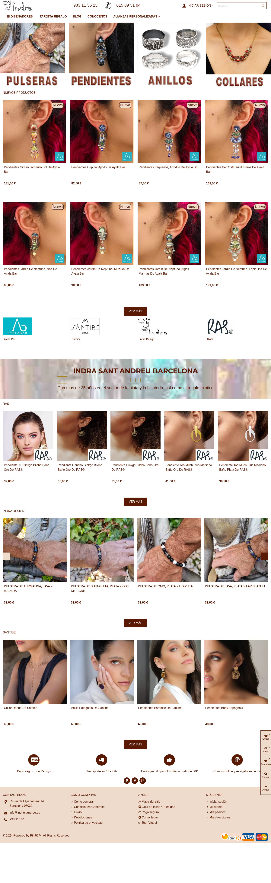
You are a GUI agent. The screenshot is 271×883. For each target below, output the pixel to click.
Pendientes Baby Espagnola (224, 707)
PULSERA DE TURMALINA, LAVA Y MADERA (28, 588)
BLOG (77, 16)
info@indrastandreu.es (25, 812)
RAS (210, 339)
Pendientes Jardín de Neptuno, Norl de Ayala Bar (30, 271)
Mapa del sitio (149, 801)
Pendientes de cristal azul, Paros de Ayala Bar (235, 169)
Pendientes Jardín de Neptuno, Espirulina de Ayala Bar (236, 271)
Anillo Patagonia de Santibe (90, 707)
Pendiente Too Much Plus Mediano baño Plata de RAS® (242, 467)
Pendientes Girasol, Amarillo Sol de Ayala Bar (32, 169)
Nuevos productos (19, 92)
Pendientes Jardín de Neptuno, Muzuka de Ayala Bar (100, 271)
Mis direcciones (218, 817)
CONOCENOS (97, 16)
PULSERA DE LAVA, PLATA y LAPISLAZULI (235, 586)
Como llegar (148, 817)
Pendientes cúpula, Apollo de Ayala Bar (98, 167)
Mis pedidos (215, 812)
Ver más (135, 311)
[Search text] (238, 5)
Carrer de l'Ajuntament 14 (27, 801)
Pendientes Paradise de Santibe (160, 707)
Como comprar (82, 801)
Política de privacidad (87, 823)
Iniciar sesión (216, 801)
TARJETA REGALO (53, 16)
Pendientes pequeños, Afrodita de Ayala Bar (168, 167)
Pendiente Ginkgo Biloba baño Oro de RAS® (135, 467)
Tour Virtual (147, 823)
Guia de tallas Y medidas (156, 807)
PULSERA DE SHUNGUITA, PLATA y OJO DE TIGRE (100, 588)
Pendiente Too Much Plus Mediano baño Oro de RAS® (188, 467)
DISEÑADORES (20, 16)
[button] (6, 556)
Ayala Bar (9, 339)
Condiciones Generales (88, 807)
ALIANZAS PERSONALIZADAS (135, 16)
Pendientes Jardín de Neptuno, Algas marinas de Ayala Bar (164, 271)
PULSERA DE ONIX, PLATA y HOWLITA (165, 586)
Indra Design (146, 339)
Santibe (76, 339)
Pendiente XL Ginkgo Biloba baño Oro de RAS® (26, 467)
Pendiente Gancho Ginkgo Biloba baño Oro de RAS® (80, 467)
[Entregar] (263, 5)
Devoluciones (81, 817)
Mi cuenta (214, 807)
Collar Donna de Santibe (20, 707)
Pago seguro (148, 812)
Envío (76, 812)
